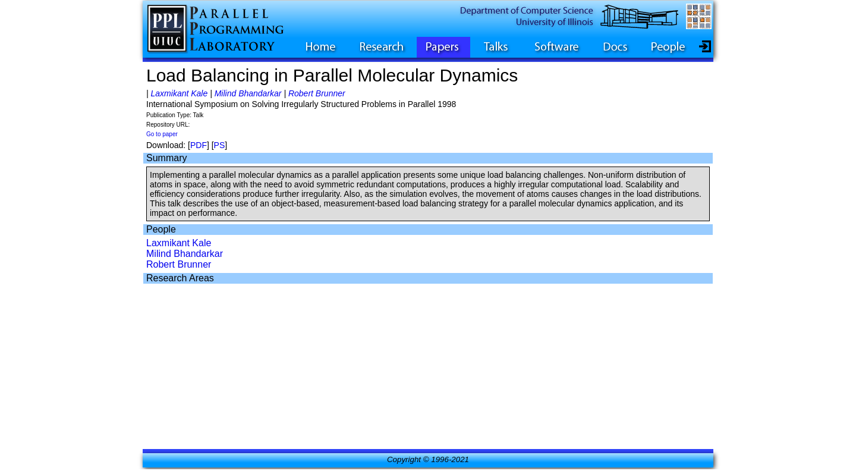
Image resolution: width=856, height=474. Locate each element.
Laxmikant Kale (179, 93)
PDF (198, 145)
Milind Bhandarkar (248, 93)
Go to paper (162, 134)
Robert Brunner (316, 93)
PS (219, 145)
